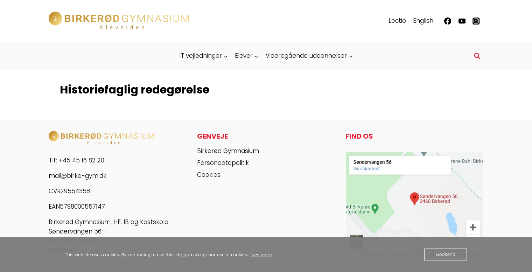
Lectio (397, 20)
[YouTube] (462, 21)
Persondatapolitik (223, 163)
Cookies (208, 174)
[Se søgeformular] (477, 56)
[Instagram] (476, 21)
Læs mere (261, 254)
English (423, 20)
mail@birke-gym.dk (77, 176)
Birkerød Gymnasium (228, 151)
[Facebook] (448, 21)
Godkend (445, 254)
